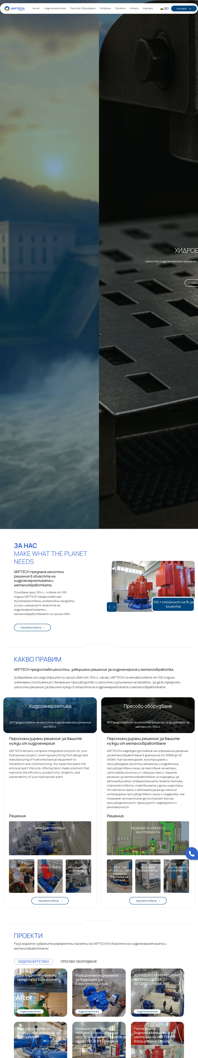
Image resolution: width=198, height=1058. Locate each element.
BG (164, 8)
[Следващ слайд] (114, 607)
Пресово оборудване (79, 962)
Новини (134, 8)
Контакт (182, 8)
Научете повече (31, 627)
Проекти (120, 8)
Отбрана (105, 8)
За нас (36, 8)
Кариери (148, 8)
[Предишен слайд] (109, 607)
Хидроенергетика (55, 8)
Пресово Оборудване (83, 8)
